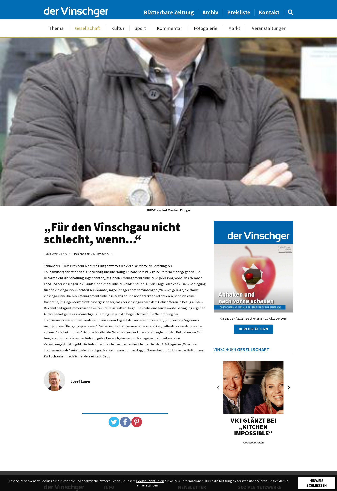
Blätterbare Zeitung (169, 12)
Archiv (210, 12)
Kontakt (269, 12)
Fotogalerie (205, 28)
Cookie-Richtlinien (150, 481)
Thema (56, 28)
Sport (140, 28)
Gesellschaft (87, 28)
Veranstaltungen (269, 28)
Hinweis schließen (316, 483)
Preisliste (238, 12)
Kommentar (169, 28)
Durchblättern (253, 329)
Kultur (117, 28)
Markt (234, 28)
